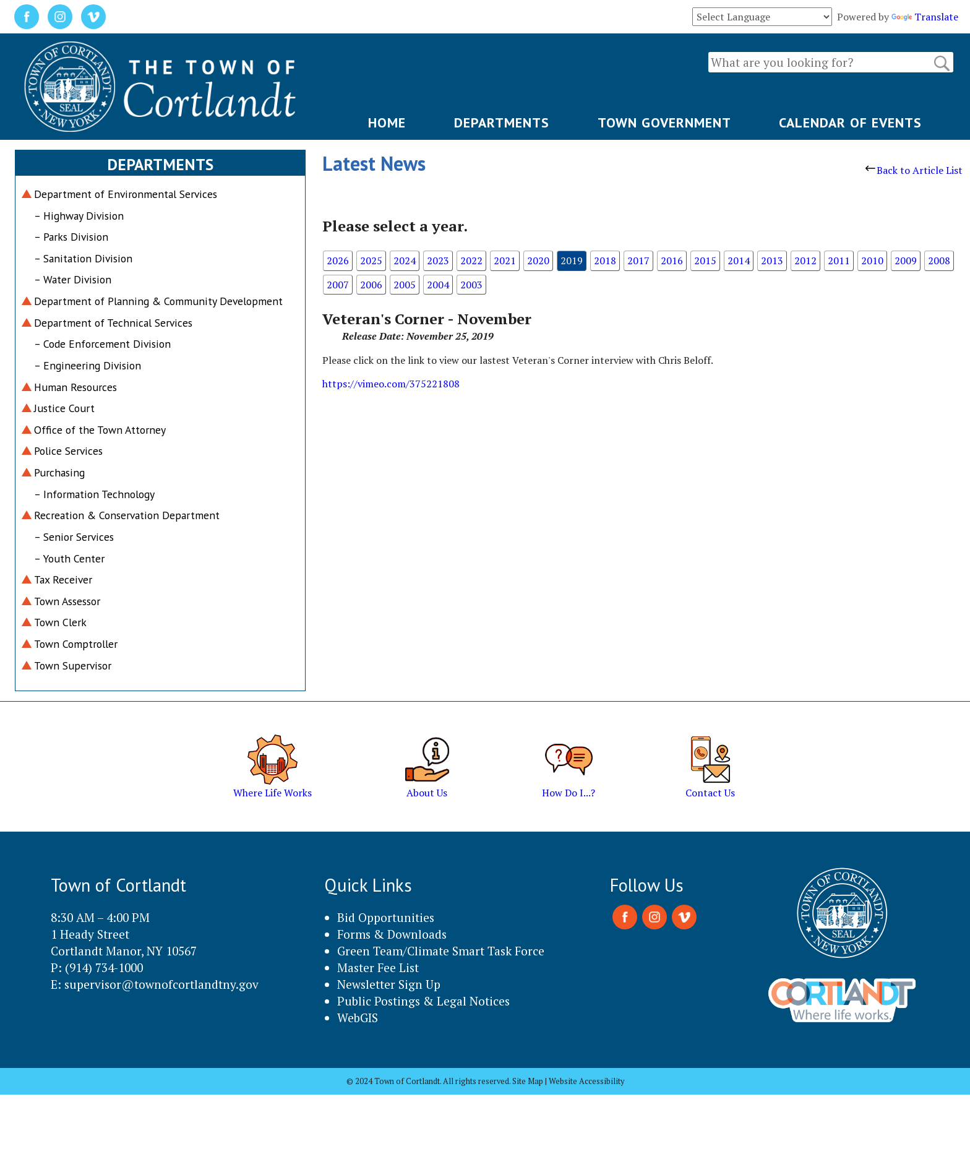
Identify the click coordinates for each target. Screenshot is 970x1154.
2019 (571, 260)
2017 (638, 260)
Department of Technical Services (113, 323)
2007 (338, 284)
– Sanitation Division (83, 258)
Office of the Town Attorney (100, 430)
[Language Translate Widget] (762, 16)
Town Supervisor (72, 665)
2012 (805, 260)
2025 (371, 260)
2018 (605, 260)
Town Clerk (60, 622)
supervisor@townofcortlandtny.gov (161, 984)
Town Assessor (67, 601)
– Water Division (72, 279)
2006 (371, 284)
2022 (471, 260)
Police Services (68, 451)
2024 (404, 260)
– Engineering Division (87, 365)
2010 (872, 260)
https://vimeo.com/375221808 (391, 383)
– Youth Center (69, 558)
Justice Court (64, 408)
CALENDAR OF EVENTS (850, 122)
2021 (505, 260)
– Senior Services (74, 537)
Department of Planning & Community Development (158, 301)
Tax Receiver (63, 579)
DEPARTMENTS (501, 122)
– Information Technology (94, 494)
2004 (438, 284)
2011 (839, 260)
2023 (438, 260)
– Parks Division (71, 237)
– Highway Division (79, 216)
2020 (538, 260)
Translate (924, 17)
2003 (471, 284)
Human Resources (75, 387)
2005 (404, 284)
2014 (739, 260)
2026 (338, 260)
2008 (939, 260)
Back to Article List (914, 170)
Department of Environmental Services (125, 194)
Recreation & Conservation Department (127, 515)
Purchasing (59, 472)
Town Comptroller (76, 644)
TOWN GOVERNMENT (664, 122)
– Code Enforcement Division (102, 344)
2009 (906, 260)
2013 (772, 260)
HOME (387, 122)
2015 (705, 260)
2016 (672, 260)
